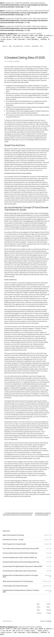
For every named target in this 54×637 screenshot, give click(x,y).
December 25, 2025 (47, 581)
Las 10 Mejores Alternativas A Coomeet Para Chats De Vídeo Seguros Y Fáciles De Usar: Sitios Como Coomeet (18, 514)
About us (5, 46)
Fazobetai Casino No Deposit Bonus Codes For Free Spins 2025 (21, 591)
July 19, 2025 (48, 548)
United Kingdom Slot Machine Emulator (15, 586)
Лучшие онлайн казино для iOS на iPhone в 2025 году (20, 553)
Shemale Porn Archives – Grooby (13, 539)
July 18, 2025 (48, 553)
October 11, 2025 (47, 535)
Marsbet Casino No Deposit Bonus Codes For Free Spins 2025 (20, 576)
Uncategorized (16, 61)
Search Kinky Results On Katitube (13, 535)
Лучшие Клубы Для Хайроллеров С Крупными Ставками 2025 (22, 566)
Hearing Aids (35, 46)
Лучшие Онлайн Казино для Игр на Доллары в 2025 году (21, 562)
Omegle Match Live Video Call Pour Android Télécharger (43, 514)
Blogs (10, 46)
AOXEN (10, 61)
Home (41, 46)
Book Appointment (18, 46)
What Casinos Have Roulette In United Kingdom (18, 581)
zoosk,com (29, 221)
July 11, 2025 (48, 562)
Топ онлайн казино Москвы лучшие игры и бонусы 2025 (21, 548)
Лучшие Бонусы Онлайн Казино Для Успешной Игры (19, 571)
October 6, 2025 (47, 544)
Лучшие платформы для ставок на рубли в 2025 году (20, 557)
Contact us (27, 46)
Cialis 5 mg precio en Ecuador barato (14, 544)
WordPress (49, 621)
